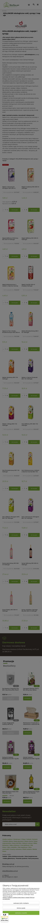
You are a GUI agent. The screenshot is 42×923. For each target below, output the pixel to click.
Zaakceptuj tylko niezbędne (21, 903)
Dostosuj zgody (21, 908)
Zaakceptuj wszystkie (21, 913)
